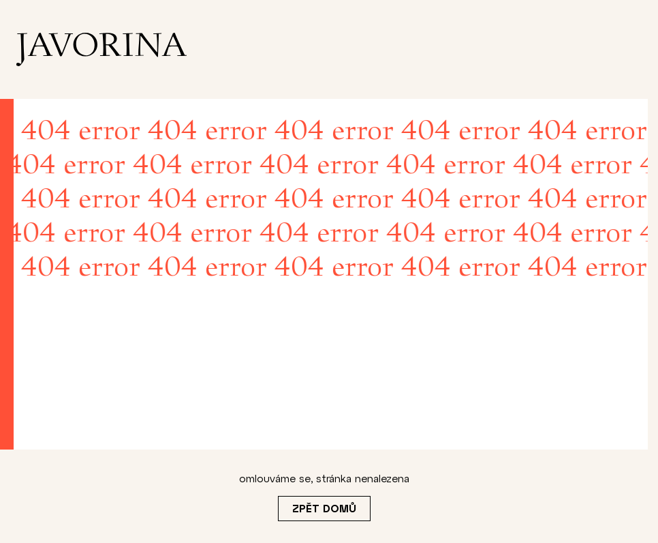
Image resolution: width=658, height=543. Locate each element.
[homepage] (101, 49)
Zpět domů (324, 508)
